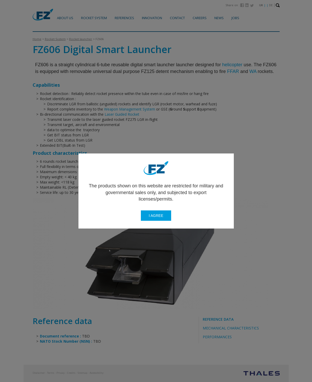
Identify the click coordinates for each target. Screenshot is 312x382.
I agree (156, 216)
